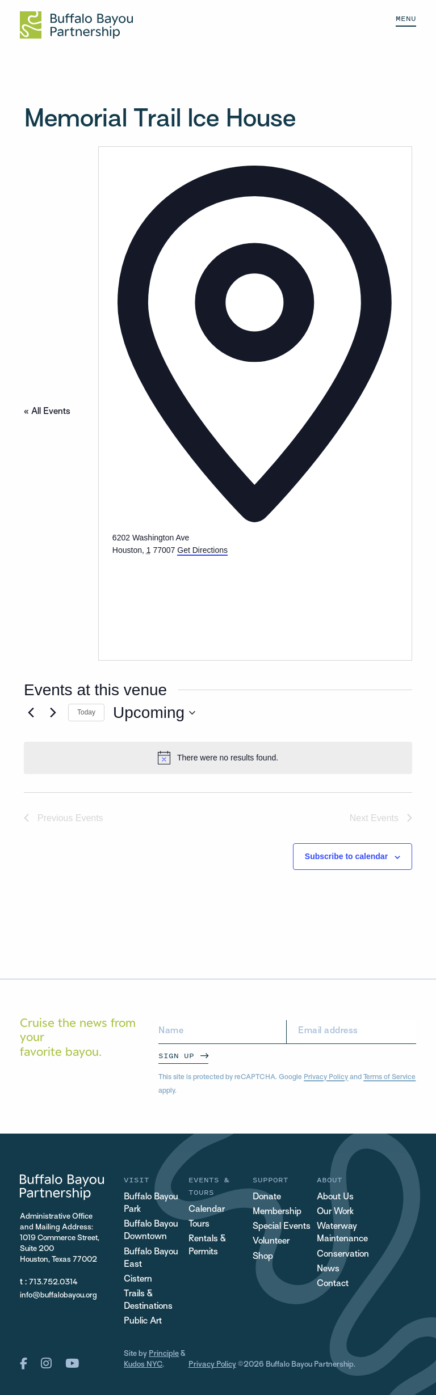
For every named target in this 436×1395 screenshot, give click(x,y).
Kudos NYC (143, 1364)
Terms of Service (389, 1077)
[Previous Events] (30, 713)
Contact (333, 1284)
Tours (198, 1224)
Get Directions (202, 550)
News (328, 1269)
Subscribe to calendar (346, 856)
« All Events (47, 412)
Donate (267, 1197)
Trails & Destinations (148, 1300)
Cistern (138, 1279)
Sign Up (176, 1055)
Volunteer (271, 1241)
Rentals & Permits (207, 1245)
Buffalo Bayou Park (151, 1203)
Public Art (143, 1321)
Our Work (335, 1212)
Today (86, 712)
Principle (164, 1354)
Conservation (343, 1254)
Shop (263, 1257)
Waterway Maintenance (342, 1233)
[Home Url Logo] (76, 25)
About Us (335, 1197)
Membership (277, 1212)
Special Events (282, 1227)
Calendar (206, 1210)
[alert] (218, 757)
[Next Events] (53, 713)
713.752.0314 (53, 1282)
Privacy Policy (326, 1077)
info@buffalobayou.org (58, 1295)
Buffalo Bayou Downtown (151, 1230)
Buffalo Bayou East (151, 1258)
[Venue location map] (197, 599)
